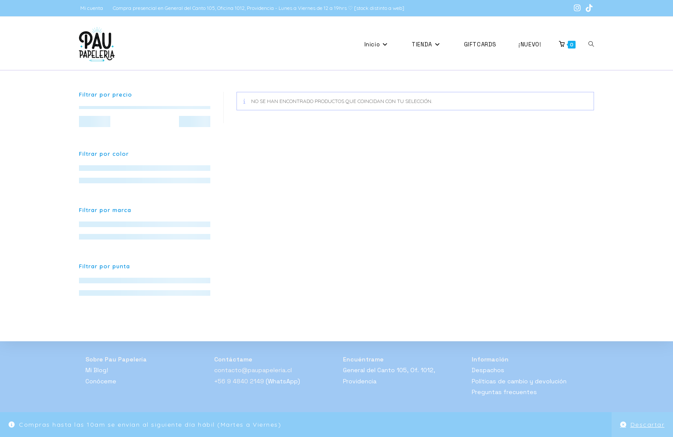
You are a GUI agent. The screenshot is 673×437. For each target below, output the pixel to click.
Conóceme (100, 381)
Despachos (488, 370)
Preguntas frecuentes (504, 392)
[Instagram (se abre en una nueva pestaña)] (577, 8)
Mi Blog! (96, 370)
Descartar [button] (648, 424)
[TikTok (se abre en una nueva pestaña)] (588, 8)
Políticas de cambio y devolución (519, 381)
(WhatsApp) (283, 381)
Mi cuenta (91, 8)
